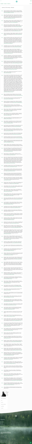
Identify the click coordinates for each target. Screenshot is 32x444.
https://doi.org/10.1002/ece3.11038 (7, 106)
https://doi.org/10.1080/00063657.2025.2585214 (9, 12)
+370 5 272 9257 (3, 428)
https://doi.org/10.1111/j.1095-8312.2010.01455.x (17, 380)
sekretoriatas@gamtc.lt (4, 430)
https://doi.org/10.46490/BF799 (18, 26)
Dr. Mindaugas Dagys (7, 392)
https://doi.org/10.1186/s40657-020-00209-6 (9, 215)
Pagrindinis (2, 3)
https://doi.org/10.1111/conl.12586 (7, 239)
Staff (1, 400)
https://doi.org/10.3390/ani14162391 (19, 95)
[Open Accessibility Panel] (31, 443)
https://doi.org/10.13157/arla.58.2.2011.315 (8, 359)
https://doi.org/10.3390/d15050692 (17, 126)
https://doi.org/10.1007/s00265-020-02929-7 (16, 227)
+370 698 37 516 (3, 429)
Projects (2, 402)
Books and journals (3, 404)
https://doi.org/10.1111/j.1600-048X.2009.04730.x (9, 384)
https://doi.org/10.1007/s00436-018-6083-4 (17, 286)
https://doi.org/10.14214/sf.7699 (10, 274)
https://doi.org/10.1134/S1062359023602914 (17, 102)
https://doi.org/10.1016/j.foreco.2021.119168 (8, 195)
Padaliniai (5, 3)
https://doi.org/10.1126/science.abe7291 (8, 191)
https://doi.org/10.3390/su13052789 (15, 183)
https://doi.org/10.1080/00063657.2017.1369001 (9, 297)
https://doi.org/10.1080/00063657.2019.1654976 (9, 250)
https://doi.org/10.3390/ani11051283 (12, 187)
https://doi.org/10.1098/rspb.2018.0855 (8, 278)
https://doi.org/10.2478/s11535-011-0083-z (8, 375)
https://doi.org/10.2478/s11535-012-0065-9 (17, 350)
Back (30, 3)
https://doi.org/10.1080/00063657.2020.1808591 (9, 219)
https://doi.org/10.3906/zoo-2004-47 (15, 223)
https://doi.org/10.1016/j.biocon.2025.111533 (10, 18)
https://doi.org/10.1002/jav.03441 (14, 22)
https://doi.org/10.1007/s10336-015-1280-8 (8, 301)
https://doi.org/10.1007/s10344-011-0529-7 (10, 363)
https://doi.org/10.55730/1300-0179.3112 (16, 134)
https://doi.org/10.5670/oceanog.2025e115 (8, 43)
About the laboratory (3, 398)
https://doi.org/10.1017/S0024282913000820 (16, 341)
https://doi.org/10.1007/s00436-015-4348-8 (8, 330)
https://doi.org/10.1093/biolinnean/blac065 (8, 151)
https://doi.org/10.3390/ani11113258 (16, 207)
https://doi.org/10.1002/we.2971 (9, 53)
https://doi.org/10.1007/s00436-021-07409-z (12, 166)
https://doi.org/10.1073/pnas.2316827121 (12, 69)
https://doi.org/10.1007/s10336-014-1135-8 (16, 320)
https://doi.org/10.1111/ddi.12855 (7, 233)
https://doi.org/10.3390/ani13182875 (7, 115)
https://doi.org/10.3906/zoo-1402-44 (11, 316)
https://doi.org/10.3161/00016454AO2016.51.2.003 (9, 309)
